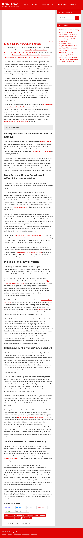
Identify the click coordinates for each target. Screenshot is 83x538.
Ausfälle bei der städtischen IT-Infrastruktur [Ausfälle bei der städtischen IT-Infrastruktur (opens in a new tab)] (26, 55)
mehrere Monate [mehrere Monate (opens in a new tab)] (45, 142)
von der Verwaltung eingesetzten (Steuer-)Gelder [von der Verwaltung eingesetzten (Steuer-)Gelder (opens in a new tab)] (33, 417)
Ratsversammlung (49, 4)
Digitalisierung (29, 515)
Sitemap (10, 534)
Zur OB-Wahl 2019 (26, 518)
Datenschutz (25, 534)
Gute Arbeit (42, 515)
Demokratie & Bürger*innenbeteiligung (14, 515)
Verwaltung (18, 518)
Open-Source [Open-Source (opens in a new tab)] (41, 309)
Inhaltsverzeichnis (12, 127)
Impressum (34, 534)
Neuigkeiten (63, 4)
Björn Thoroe (10, 4)
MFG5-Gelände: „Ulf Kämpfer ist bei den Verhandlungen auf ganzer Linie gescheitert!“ (69, 36)
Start (26, 4)
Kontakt (74, 4)
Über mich (35, 4)
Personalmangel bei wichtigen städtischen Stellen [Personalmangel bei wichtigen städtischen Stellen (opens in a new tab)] (33, 57)
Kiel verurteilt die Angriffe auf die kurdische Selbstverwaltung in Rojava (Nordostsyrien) (68, 59)
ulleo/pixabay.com (51, 41)
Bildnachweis (17, 534)
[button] (10, 507)
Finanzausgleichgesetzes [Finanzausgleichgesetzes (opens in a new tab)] (12, 458)
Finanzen (36, 515)
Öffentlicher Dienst (9, 518)
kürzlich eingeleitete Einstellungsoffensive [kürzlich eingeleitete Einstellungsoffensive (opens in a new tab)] (28, 235)
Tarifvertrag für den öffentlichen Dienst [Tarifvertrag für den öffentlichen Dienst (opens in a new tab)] (29, 252)
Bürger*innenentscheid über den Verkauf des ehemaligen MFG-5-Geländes (68, 48)
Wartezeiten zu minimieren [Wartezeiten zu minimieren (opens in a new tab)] (42, 151)
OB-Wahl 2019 (20, 523)
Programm (27, 523)
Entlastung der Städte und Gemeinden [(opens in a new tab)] (16, 121)
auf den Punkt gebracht (20, 207)
